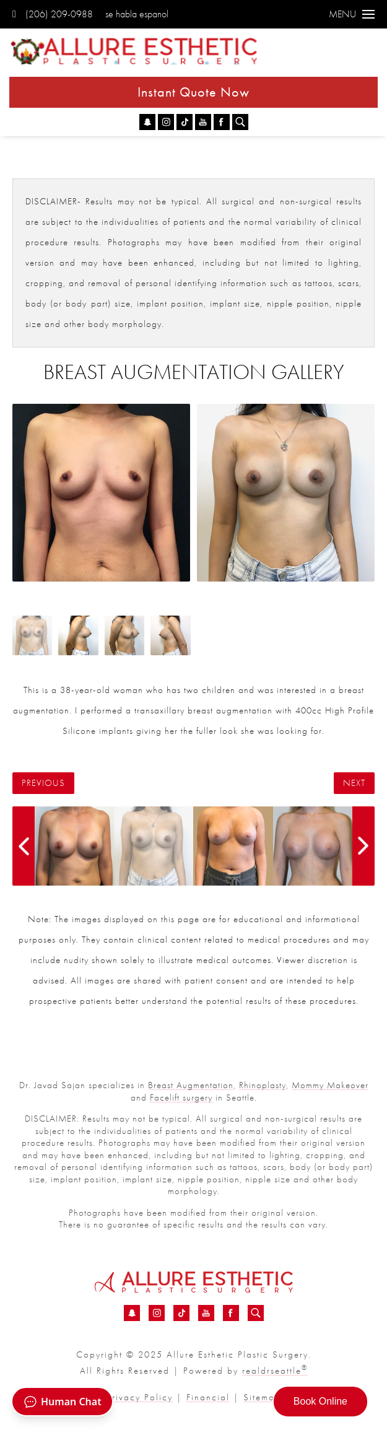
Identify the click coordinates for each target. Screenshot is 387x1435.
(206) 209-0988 (52, 13)
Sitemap (262, 1397)
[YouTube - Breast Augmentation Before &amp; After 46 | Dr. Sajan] (203, 122)
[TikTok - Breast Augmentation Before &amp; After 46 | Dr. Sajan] (184, 122)
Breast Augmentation (190, 1085)
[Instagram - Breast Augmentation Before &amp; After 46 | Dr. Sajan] (166, 122)
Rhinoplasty (262, 1085)
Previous (43, 783)
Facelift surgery (181, 1097)
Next (354, 783)
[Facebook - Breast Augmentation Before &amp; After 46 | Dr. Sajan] (222, 122)
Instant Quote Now (193, 92)
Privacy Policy (140, 1397)
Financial (208, 1397)
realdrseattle (275, 1370)
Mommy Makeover (330, 1085)
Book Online (320, 1401)
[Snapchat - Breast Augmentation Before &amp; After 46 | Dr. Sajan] (147, 122)
